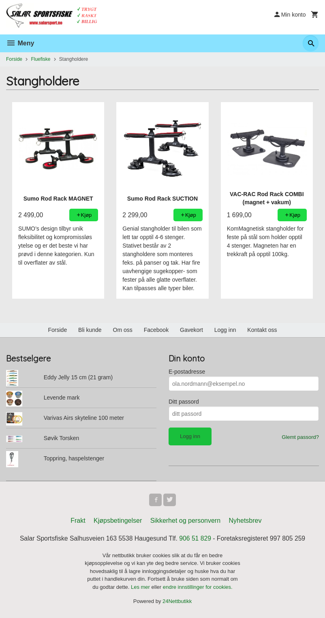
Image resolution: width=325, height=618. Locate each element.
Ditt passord (184, 401)
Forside (14, 59)
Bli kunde (90, 330)
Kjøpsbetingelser (118, 520)
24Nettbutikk (177, 602)
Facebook (156, 330)
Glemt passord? (300, 437)
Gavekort (191, 330)
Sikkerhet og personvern (185, 520)
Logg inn (225, 330)
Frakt (78, 520)
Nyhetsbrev (245, 520)
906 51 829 (196, 538)
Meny (20, 43)
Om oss (123, 330)
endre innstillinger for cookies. (198, 587)
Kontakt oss (262, 330)
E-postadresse (187, 371)
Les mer (141, 587)
